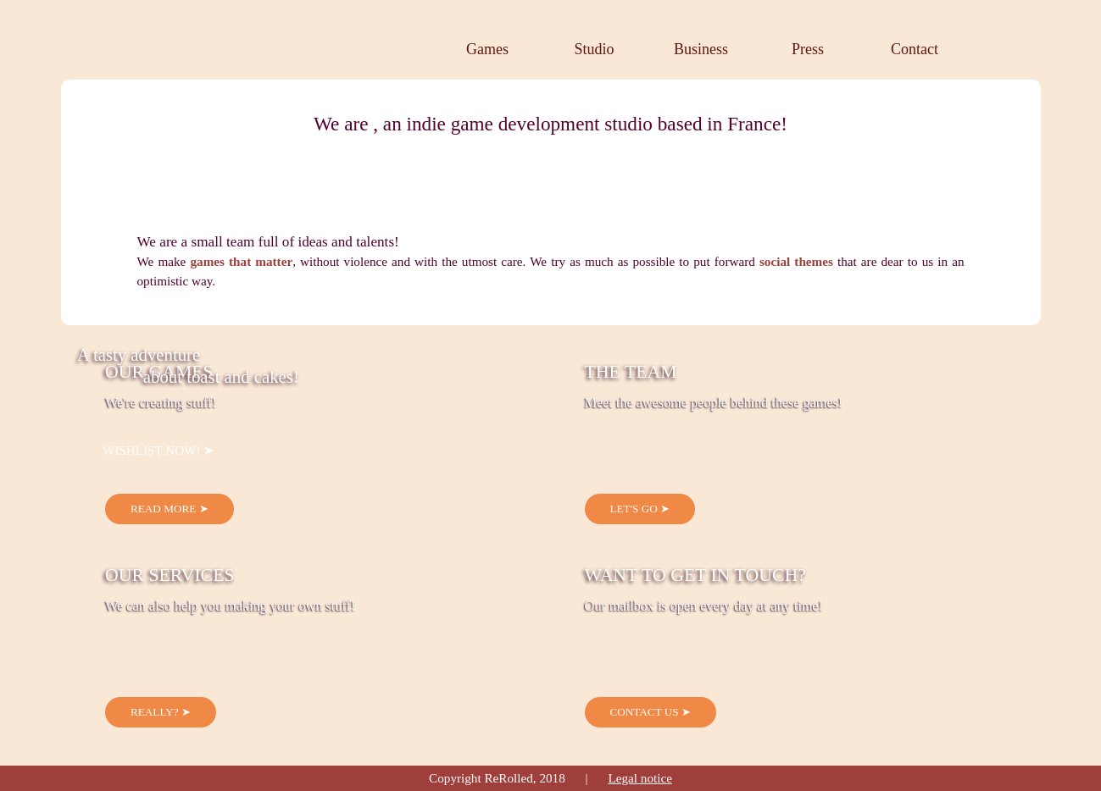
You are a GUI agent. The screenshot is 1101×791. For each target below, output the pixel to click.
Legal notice (639, 778)
